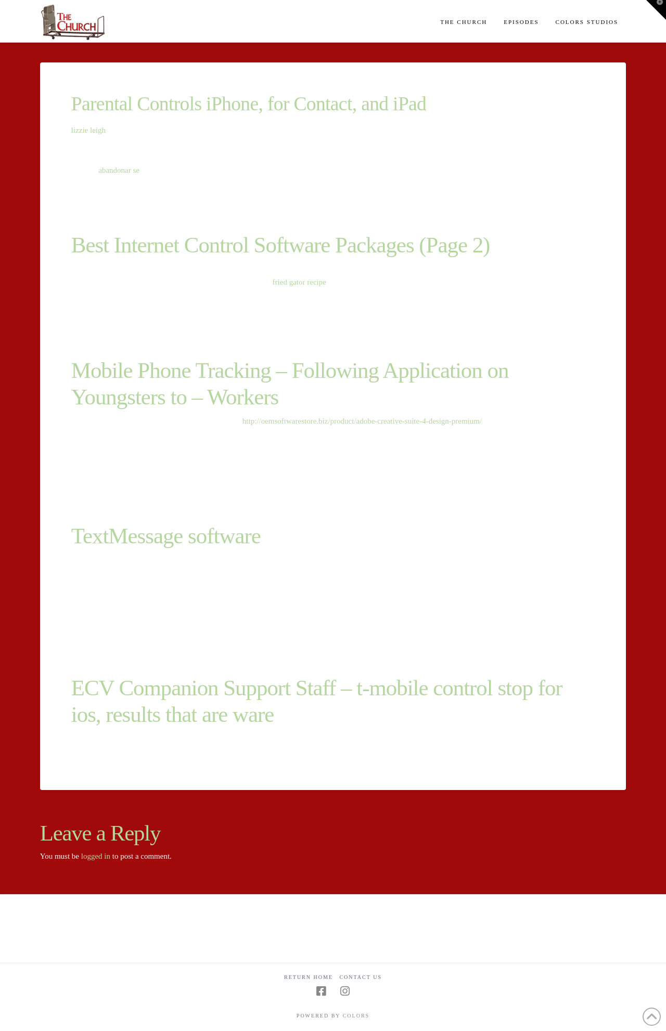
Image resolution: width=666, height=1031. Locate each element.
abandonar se (118, 170)
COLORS (356, 1016)
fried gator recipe (299, 282)
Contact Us (360, 977)
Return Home (308, 977)
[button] (656, 10)
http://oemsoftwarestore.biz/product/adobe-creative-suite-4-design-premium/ (362, 421)
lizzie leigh (88, 130)
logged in (95, 856)
